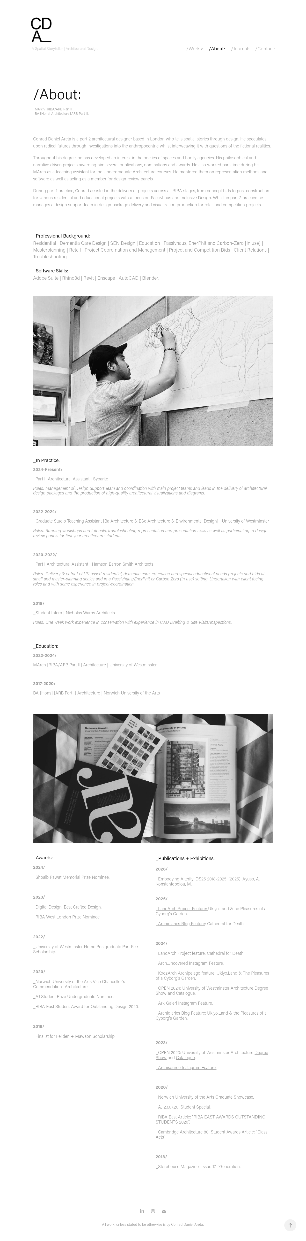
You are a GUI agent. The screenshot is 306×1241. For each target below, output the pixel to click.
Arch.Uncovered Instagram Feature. (191, 963)
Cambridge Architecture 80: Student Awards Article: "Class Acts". (211, 1134)
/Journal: (240, 48)
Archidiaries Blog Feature (181, 923)
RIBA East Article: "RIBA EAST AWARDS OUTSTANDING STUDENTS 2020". (210, 1119)
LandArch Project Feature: (183, 908)
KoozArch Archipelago (179, 973)
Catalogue (185, 993)
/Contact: (265, 48)
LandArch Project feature (181, 953)
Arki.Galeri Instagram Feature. (185, 1003)
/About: (217, 48)
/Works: (194, 48)
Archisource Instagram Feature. (187, 1067)
